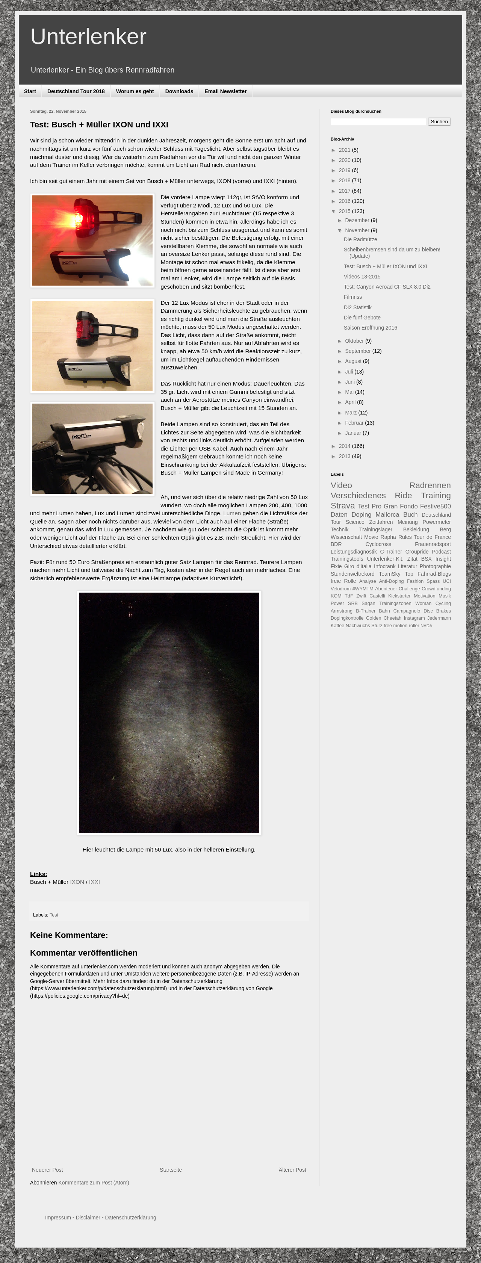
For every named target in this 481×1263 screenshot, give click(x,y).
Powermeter (437, 522)
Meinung (408, 522)
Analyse (367, 581)
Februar (355, 423)
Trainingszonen (395, 603)
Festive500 (435, 506)
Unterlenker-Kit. (385, 559)
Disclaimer (88, 1218)
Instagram (414, 618)
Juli (349, 372)
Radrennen (430, 485)
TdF (349, 596)
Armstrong (341, 611)
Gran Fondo (401, 506)
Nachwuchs (358, 625)
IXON (77, 882)
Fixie (336, 566)
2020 (345, 160)
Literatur (407, 566)
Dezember (358, 220)
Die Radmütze (360, 239)
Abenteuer (386, 588)
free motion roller (401, 625)
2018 (345, 180)
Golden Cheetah (384, 618)
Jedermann (439, 618)
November (358, 230)
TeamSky (390, 574)
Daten (339, 514)
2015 (345, 211)
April (351, 402)
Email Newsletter (225, 91)
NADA (426, 625)
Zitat (412, 559)
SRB (353, 603)
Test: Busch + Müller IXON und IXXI (385, 266)
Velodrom (341, 588)
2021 (345, 150)
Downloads (179, 91)
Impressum (58, 1218)
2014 (345, 446)
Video (341, 485)
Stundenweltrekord (353, 574)
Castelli (377, 596)
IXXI (94, 882)
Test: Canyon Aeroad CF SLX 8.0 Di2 (387, 287)
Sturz (376, 625)
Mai (350, 392)
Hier (273, 537)
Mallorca (387, 514)
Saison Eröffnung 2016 (370, 328)
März (351, 413)
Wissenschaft (346, 537)
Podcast (441, 552)
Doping (361, 514)
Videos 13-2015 (362, 277)
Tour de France (432, 537)
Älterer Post (292, 1170)
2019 (345, 170)
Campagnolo (406, 611)
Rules (405, 537)
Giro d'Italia (358, 566)
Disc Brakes (437, 611)
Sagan (368, 603)
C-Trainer (391, 552)
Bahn (384, 611)
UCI (447, 581)
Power (337, 603)
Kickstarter (399, 596)
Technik (339, 529)
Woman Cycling (433, 603)
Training (436, 495)
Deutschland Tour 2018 (76, 91)
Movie (371, 537)
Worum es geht (135, 91)
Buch (410, 514)
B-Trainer (365, 611)
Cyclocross (378, 544)
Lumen (232, 513)
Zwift (361, 596)
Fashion (415, 581)
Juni (350, 382)
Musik (445, 596)
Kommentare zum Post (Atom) (94, 1183)
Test (54, 915)
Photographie (435, 566)
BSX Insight (436, 559)
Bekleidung (416, 529)
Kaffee (337, 625)
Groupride (417, 552)
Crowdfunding (436, 588)
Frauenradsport (433, 544)
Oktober (355, 341)
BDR (336, 544)
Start (30, 91)
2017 (345, 191)
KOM (336, 596)
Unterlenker (88, 36)
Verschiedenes (358, 495)
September (358, 351)
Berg (445, 529)
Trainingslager (375, 529)
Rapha (388, 537)
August (354, 361)
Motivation (424, 596)
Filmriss (353, 297)
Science (355, 522)
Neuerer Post (47, 1170)
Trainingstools (347, 559)
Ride (403, 495)
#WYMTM (363, 588)
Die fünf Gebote (362, 318)
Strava (343, 505)
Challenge (409, 588)
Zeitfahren (381, 522)
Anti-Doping (391, 581)
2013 (345, 456)
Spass (433, 581)
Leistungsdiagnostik (354, 552)
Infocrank (385, 566)
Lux (108, 529)
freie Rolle (343, 581)
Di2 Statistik (358, 307)
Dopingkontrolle (347, 618)
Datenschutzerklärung (130, 1218)
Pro (376, 506)
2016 (345, 201)
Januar (354, 433)
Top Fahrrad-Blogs (428, 574)
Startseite (171, 1170)
